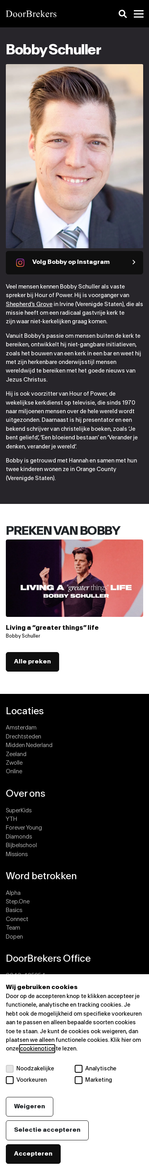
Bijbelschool (21, 845)
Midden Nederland (29, 745)
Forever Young (24, 828)
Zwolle (14, 763)
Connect (17, 919)
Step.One (18, 901)
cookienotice (37, 1048)
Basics (14, 910)
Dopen (14, 937)
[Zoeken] (123, 14)
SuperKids (19, 810)
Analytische (95, 1069)
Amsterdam (21, 727)
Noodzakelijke (30, 1069)
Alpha (13, 893)
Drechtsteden (23, 736)
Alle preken (32, 662)
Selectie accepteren (47, 1130)
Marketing (93, 1080)
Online (14, 771)
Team (13, 928)
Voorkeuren (26, 1080)
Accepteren (33, 1154)
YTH (11, 819)
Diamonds (19, 836)
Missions (17, 854)
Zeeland (16, 754)
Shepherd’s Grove (29, 304)
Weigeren (29, 1106)
